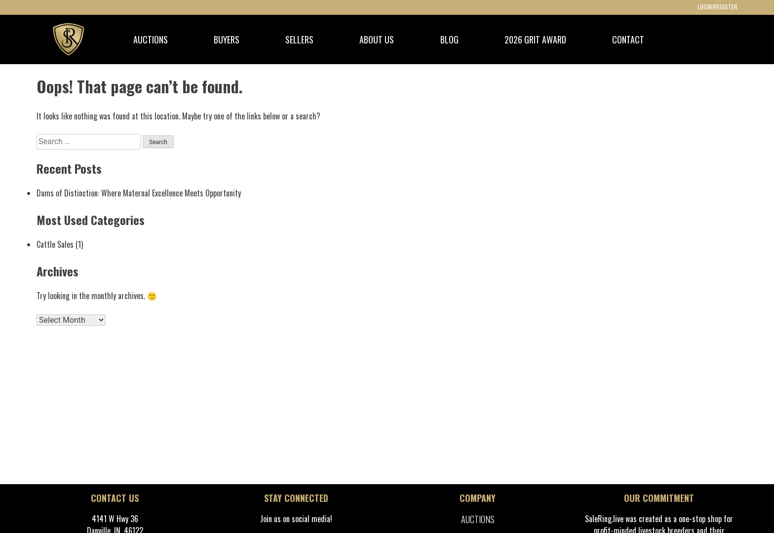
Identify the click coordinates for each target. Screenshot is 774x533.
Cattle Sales (55, 244)
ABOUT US (376, 39)
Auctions (478, 519)
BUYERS (226, 39)
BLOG (449, 39)
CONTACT (628, 39)
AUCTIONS (150, 39)
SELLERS (299, 39)
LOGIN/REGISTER (717, 6)
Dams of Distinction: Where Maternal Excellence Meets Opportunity (139, 193)
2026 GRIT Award (535, 39)
